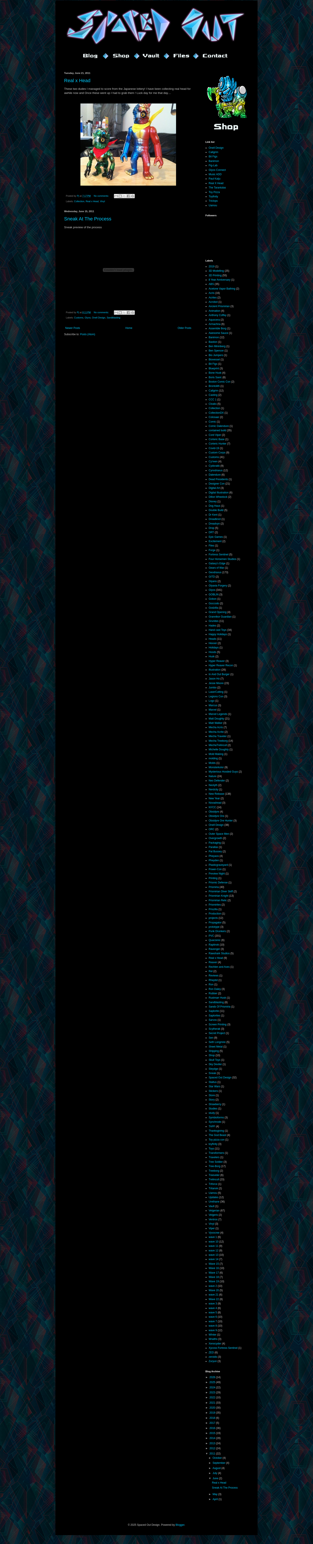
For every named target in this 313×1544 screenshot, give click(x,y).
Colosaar (214, 417)
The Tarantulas (217, 187)
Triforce (213, 1184)
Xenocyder (215, 1343)
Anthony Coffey (217, 315)
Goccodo (214, 603)
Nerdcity (213, 789)
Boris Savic (215, 377)
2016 (213, 1428)
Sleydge (213, 1068)
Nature (212, 776)
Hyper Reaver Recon (221, 665)
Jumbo (212, 687)
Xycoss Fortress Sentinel (223, 1347)
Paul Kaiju (214, 178)
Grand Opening (217, 612)
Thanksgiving (216, 1130)
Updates (213, 1197)
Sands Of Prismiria (219, 1006)
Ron (211, 984)
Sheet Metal (216, 1046)
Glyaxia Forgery (218, 585)
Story (212, 1099)
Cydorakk (214, 465)
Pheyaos (214, 856)
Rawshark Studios (219, 953)
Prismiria (214, 887)
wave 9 (213, 1330)
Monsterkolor (216, 767)
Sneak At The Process (87, 219)
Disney (213, 501)
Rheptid (213, 980)
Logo (212, 700)
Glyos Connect (217, 170)
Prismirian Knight (218, 895)
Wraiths (213, 1339)
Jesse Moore (216, 683)
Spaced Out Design (220, 1077)
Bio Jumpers (216, 355)
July (215, 1473)
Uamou (213, 205)
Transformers (216, 1152)
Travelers (214, 1157)
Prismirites (215, 904)
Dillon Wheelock (218, 496)
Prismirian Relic (218, 900)
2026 (213, 1377)
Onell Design (98, 317)
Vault (211, 1206)
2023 (213, 1392)
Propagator (215, 922)
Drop (211, 528)
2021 (213, 1402)
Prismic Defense (218, 882)
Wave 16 (214, 1268)
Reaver (213, 962)
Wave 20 (214, 1290)
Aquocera (214, 319)
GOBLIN (213, 594)
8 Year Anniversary (219, 279)
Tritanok (213, 1188)
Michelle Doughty (219, 749)
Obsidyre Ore (216, 816)
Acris (212, 293)
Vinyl (102, 201)
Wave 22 (214, 1299)
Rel (211, 971)
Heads (212, 638)
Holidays (214, 647)
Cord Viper (215, 434)
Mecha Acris (216, 727)
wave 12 (213, 1250)
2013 (213, 1443)
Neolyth (213, 785)
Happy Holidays (218, 634)
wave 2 (213, 1285)
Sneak (212, 1073)
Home (128, 328)
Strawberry (215, 1104)
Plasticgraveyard (218, 864)
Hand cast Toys (217, 629)
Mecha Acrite (216, 731)
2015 (213, 1433)
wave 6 (213, 1316)
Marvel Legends (218, 714)
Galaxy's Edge (217, 563)
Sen (211, 1037)
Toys (211, 1148)
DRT (211, 532)
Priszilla (213, 909)
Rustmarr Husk (217, 997)
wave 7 (213, 1321)
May (215, 1494)
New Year (214, 798)
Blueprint (214, 368)
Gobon (212, 598)
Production (215, 913)
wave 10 (213, 1241)
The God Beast (217, 1135)
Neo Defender (217, 780)
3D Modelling (216, 270)
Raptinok (214, 944)
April (215, 1499)
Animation (214, 310)
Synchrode (215, 1121)
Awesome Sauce (218, 333)
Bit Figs (213, 156)
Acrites (213, 297)
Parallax (213, 847)
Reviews (213, 975)
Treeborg (214, 1170)
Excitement (215, 541)
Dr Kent (213, 514)
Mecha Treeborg (218, 740)
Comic (212, 421)
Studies (213, 1108)
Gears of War (216, 567)
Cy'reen (213, 461)
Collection (79, 201)
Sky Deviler (215, 1064)
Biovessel (214, 359)
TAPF (212, 1126)
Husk (212, 656)
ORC (212, 829)
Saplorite (214, 1011)
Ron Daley (215, 989)
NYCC (212, 807)
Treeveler (214, 1175)
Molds (212, 763)
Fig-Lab (213, 165)
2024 (213, 1387)
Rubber (213, 993)
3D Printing (215, 275)
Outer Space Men (219, 833)
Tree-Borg (214, 1166)
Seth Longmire (217, 1042)
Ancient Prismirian (219, 306)
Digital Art (214, 488)
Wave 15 (214, 1263)
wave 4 (213, 1308)
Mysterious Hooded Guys (223, 771)
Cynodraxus (216, 470)
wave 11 (213, 1246)
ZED (211, 1352)
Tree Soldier (216, 1161)
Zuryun (213, 1361)
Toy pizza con (217, 1139)
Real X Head (216, 183)
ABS (211, 284)
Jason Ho (214, 678)
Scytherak (214, 1028)
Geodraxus (215, 572)
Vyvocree (214, 1232)
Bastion (213, 341)
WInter (212, 1334)
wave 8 (213, 1325)
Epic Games (216, 536)
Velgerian (214, 1210)
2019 (212, 266)
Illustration (215, 669)
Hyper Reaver (217, 661)
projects (213, 917)
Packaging (215, 842)
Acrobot (213, 301)
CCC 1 (212, 399)
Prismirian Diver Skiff (221, 891)
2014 (213, 1438)
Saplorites (214, 1015)
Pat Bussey (215, 851)
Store (212, 1095)
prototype (214, 926)
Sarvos (213, 1019)
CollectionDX (216, 412)
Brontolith (214, 386)
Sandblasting (113, 317)
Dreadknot (215, 519)
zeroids (213, 1356)
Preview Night (217, 873)
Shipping (214, 1051)
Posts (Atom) (87, 334)
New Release (216, 793)
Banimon (214, 161)
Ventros (213, 1219)
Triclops (213, 200)
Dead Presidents (218, 479)
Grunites (213, 621)
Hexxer (213, 643)
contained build (217, 430)
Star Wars (214, 1086)
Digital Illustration (218, 492)
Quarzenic (215, 940)
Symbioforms (216, 1117)
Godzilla (213, 607)
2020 (213, 1407)
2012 (213, 1448)
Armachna (215, 324)
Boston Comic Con (219, 381)
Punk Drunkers (217, 931)
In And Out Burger (219, 674)
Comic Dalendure (219, 426)
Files (211, 545)
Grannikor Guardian (220, 616)
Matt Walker (216, 723)
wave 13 (213, 1254)
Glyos (88, 317)
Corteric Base (217, 439)
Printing (213, 878)
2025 (213, 1382)
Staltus (213, 1082)
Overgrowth (215, 838)
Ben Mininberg (217, 346)
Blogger (180, 1524)
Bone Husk (215, 372)
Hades (212, 625)
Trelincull (214, 1179)
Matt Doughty (216, 718)
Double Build (216, 510)
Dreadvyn (214, 523)
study (212, 1112)
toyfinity (213, 1144)
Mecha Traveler (218, 736)
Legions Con (216, 696)
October (218, 1457)
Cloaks (213, 403)
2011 (213, 1453)
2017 (213, 1422)
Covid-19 (214, 448)
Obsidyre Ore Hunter (221, 820)
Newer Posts (72, 328)
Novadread (215, 802)
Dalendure (215, 474)
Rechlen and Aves (219, 966)
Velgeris (213, 1214)
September (219, 1462)
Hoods (212, 652)
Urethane (214, 1201)
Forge (212, 550)
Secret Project (217, 1033)
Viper (212, 1228)
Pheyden (214, 860)
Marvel (212, 709)
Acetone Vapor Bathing (222, 288)
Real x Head (77, 80)
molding (213, 758)
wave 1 (213, 1237)
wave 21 (213, 1294)
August (217, 1468)
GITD (212, 576)
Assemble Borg (217, 328)
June (216, 1478)
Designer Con (217, 483)
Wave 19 (214, 1281)
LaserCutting (216, 691)
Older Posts (184, 328)
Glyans (213, 581)
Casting (213, 394)
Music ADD (215, 174)
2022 (213, 1397)
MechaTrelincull (218, 745)
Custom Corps (217, 452)
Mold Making (216, 754)
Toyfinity (213, 196)
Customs (78, 317)
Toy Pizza (214, 192)
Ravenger (214, 949)
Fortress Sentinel (218, 554)
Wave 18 (214, 1277)
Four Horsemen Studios (222, 559)
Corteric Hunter (217, 443)
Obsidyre (214, 811)
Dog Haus (214, 505)
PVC (211, 935)
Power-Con (215, 869)
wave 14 (213, 1259)
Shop (212, 1055)
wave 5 (213, 1312)
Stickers (213, 1091)
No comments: (102, 196)
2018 (213, 1417)
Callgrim (213, 152)
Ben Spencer (216, 350)
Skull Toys (214, 1059)
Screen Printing (217, 1024)
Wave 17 (214, 1272)
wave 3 (213, 1303)
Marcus (213, 705)
